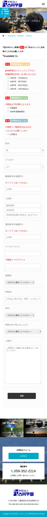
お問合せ (23, 456)
